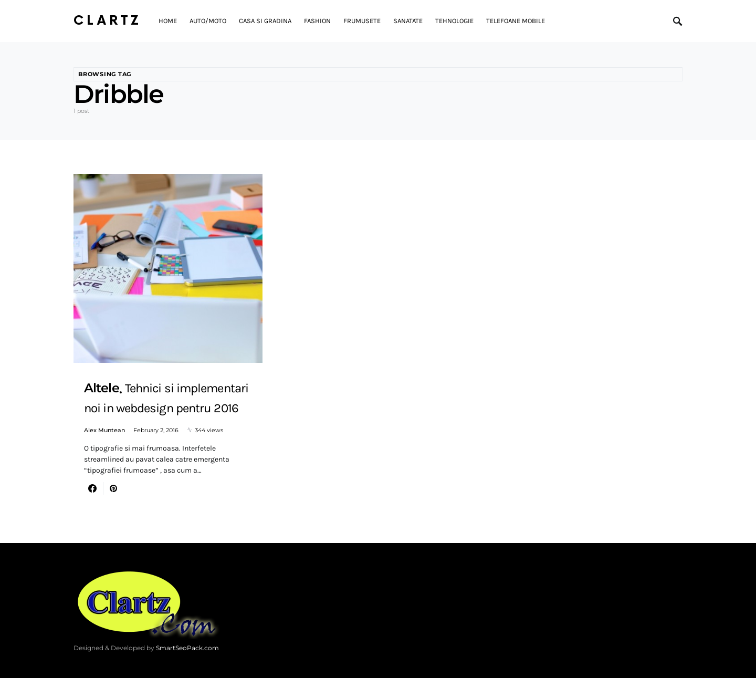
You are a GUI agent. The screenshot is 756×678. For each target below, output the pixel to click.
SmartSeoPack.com (187, 648)
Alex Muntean (104, 430)
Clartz (108, 20)
